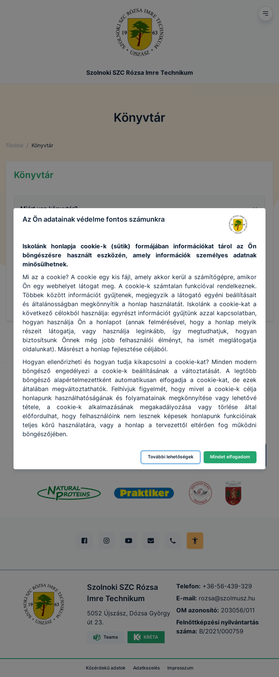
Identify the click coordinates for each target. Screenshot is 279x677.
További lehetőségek (171, 456)
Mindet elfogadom (230, 456)
